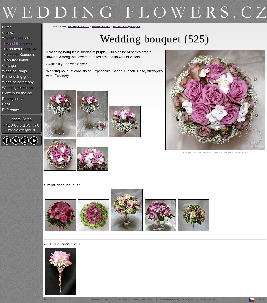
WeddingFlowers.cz (102, 299)
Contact (8, 33)
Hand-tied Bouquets (19, 49)
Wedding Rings (14, 71)
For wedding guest (17, 77)
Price (6, 104)
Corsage (9, 66)
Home (7, 27)
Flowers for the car (17, 93)
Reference (10, 110)
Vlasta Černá (21, 119)
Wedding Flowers (101, 26)
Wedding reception (17, 88)
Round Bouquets (17, 44)
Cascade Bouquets (18, 55)
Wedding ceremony (18, 82)
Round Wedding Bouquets (126, 26)
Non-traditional (15, 60)
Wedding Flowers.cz (78, 26)
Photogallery (12, 99)
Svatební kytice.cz (206, 299)
